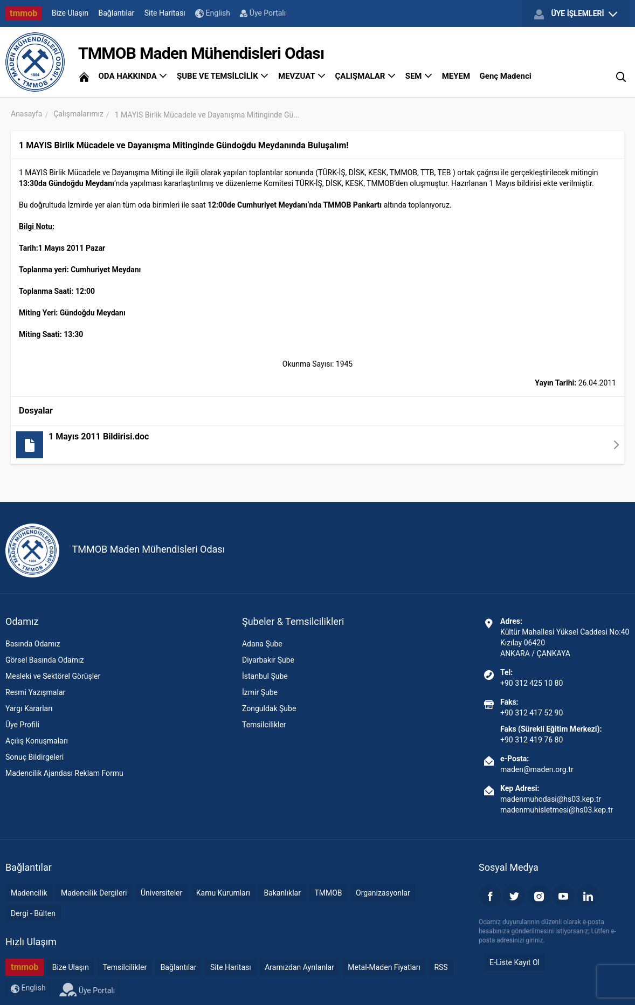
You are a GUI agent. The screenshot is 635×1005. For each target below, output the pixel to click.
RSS (440, 967)
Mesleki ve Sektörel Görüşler (52, 676)
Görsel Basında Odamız (44, 660)
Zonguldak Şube (269, 708)
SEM (419, 76)
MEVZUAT (302, 76)
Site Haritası (164, 13)
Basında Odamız (32, 643)
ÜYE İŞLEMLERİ (575, 14)
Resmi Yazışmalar (35, 692)
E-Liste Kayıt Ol (514, 962)
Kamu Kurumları (223, 893)
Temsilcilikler (264, 724)
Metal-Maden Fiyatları (384, 967)
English (212, 13)
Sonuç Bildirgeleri (34, 757)
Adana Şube (262, 643)
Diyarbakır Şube (268, 660)
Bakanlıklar (282, 893)
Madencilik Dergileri (94, 893)
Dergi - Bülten (33, 913)
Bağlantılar (117, 13)
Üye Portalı (263, 13)
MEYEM (456, 76)
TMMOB (328, 893)
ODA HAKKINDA (132, 76)
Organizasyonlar (383, 893)
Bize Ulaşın (70, 13)
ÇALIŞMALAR (365, 76)
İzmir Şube (260, 692)
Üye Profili (22, 724)
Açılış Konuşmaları (36, 740)
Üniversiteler (161, 893)
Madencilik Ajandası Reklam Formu (64, 773)
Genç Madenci (506, 76)
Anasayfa (26, 113)
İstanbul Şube (265, 676)
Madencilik (29, 893)
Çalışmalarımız (78, 113)
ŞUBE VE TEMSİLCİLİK (223, 76)
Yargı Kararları (28, 708)
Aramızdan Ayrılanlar (299, 967)
